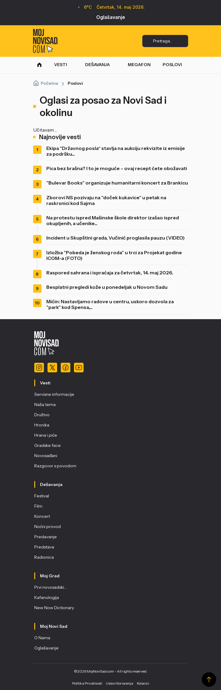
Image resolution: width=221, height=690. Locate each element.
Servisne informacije (54, 394)
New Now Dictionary (54, 607)
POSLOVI (172, 64)
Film (38, 506)
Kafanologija (46, 597)
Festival (41, 496)
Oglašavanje (110, 17)
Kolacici (143, 683)
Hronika (41, 425)
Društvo (42, 414)
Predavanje (45, 536)
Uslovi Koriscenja (119, 683)
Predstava (44, 547)
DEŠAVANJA (97, 64)
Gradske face (47, 445)
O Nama (42, 637)
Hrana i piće (45, 435)
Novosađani (45, 455)
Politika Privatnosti (87, 683)
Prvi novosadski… (50, 587)
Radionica (44, 557)
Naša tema (45, 404)
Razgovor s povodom (55, 466)
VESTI (60, 64)
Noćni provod (47, 526)
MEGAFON (139, 64)
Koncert (42, 516)
